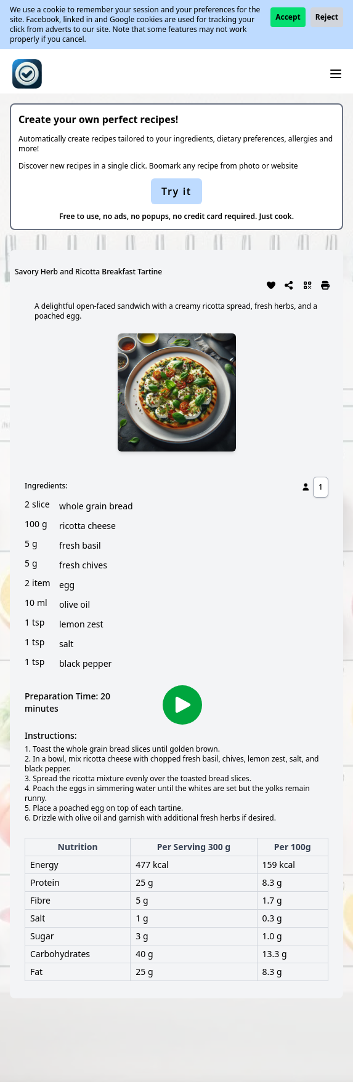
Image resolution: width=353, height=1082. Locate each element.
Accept (288, 17)
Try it (176, 191)
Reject (326, 17)
